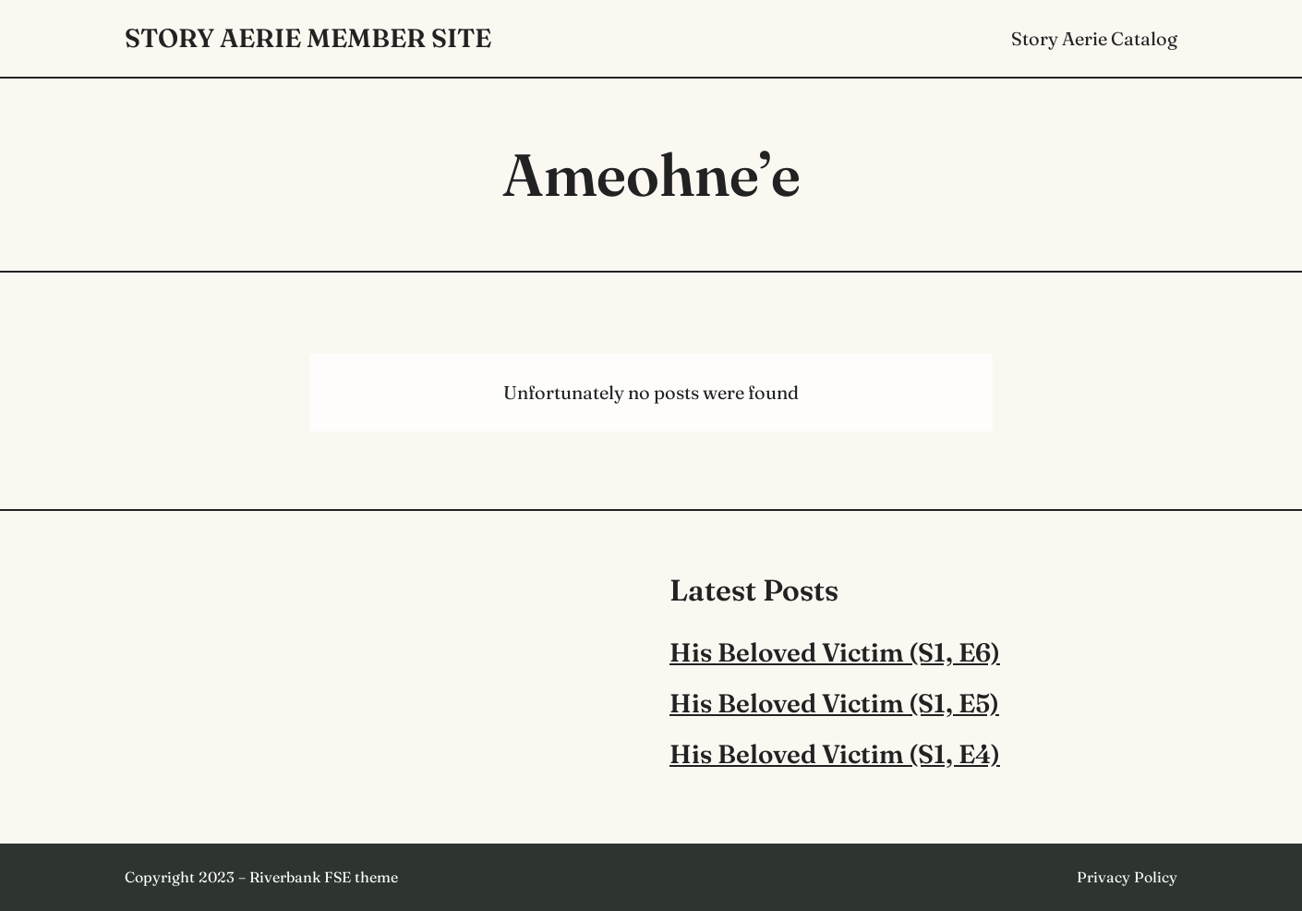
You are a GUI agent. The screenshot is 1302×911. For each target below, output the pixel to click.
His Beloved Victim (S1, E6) (834, 652)
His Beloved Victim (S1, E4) (834, 754)
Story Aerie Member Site (308, 38)
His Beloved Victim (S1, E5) (834, 703)
